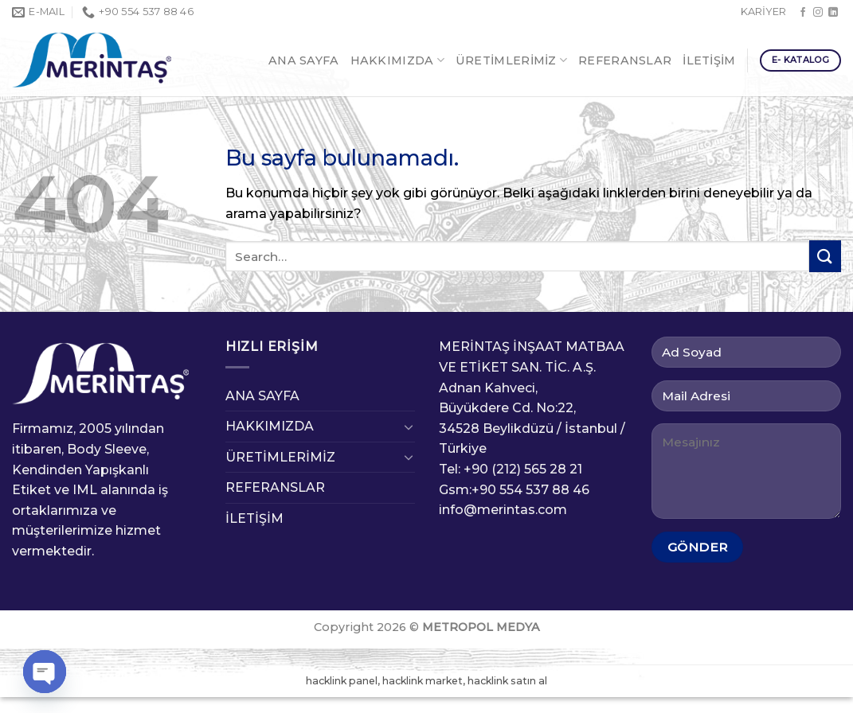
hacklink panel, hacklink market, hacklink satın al (426, 681)
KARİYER (763, 12)
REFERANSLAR (624, 60)
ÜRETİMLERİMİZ (511, 60)
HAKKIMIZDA (397, 60)
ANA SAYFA (303, 60)
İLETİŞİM (709, 60)
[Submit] (825, 255)
